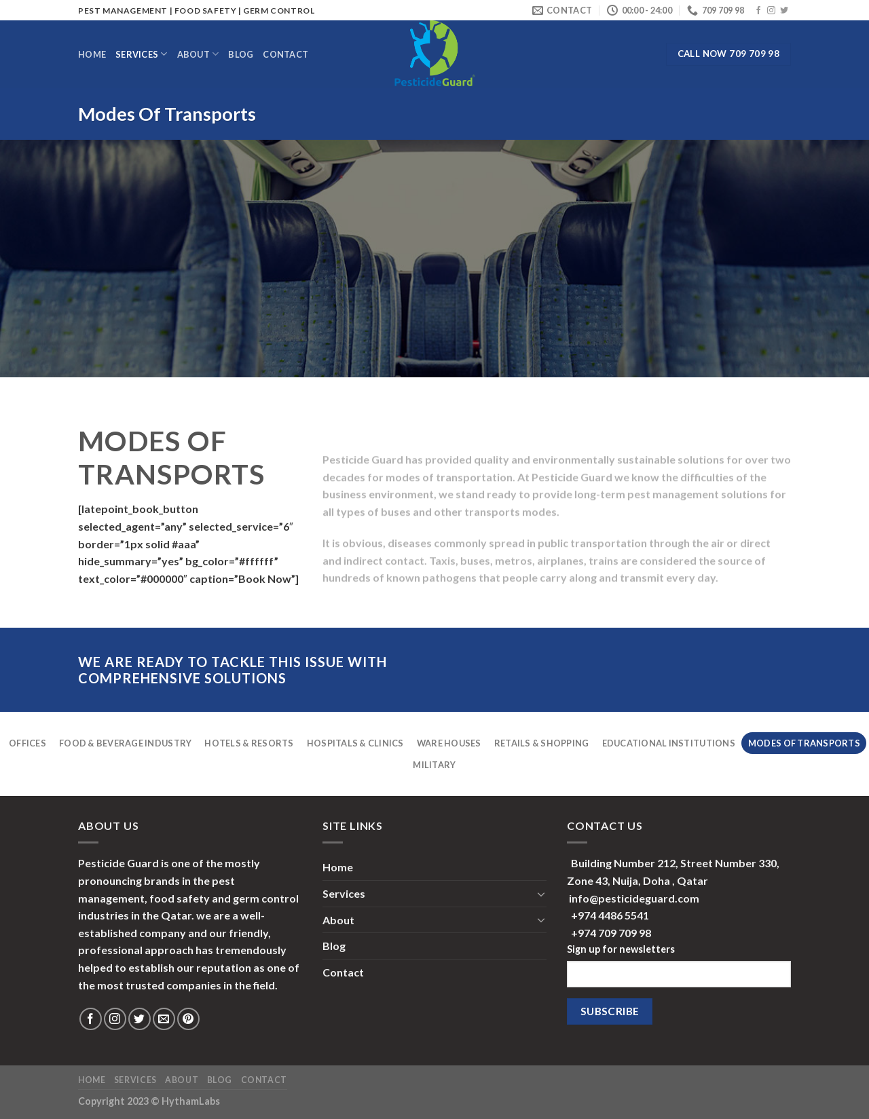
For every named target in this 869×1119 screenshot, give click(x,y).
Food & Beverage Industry (125, 743)
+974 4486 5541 (610, 915)
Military (434, 764)
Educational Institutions (668, 743)
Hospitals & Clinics (355, 743)
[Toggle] (541, 894)
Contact (285, 54)
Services (141, 54)
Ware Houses (449, 743)
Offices (27, 743)
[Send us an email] (164, 1019)
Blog (240, 54)
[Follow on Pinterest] (188, 1019)
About (198, 54)
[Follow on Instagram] (771, 11)
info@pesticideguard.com (634, 898)
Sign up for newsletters (621, 949)
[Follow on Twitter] (784, 11)
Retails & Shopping (541, 743)
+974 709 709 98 (611, 932)
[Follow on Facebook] (758, 11)
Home (92, 54)
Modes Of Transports (804, 743)
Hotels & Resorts (248, 743)
